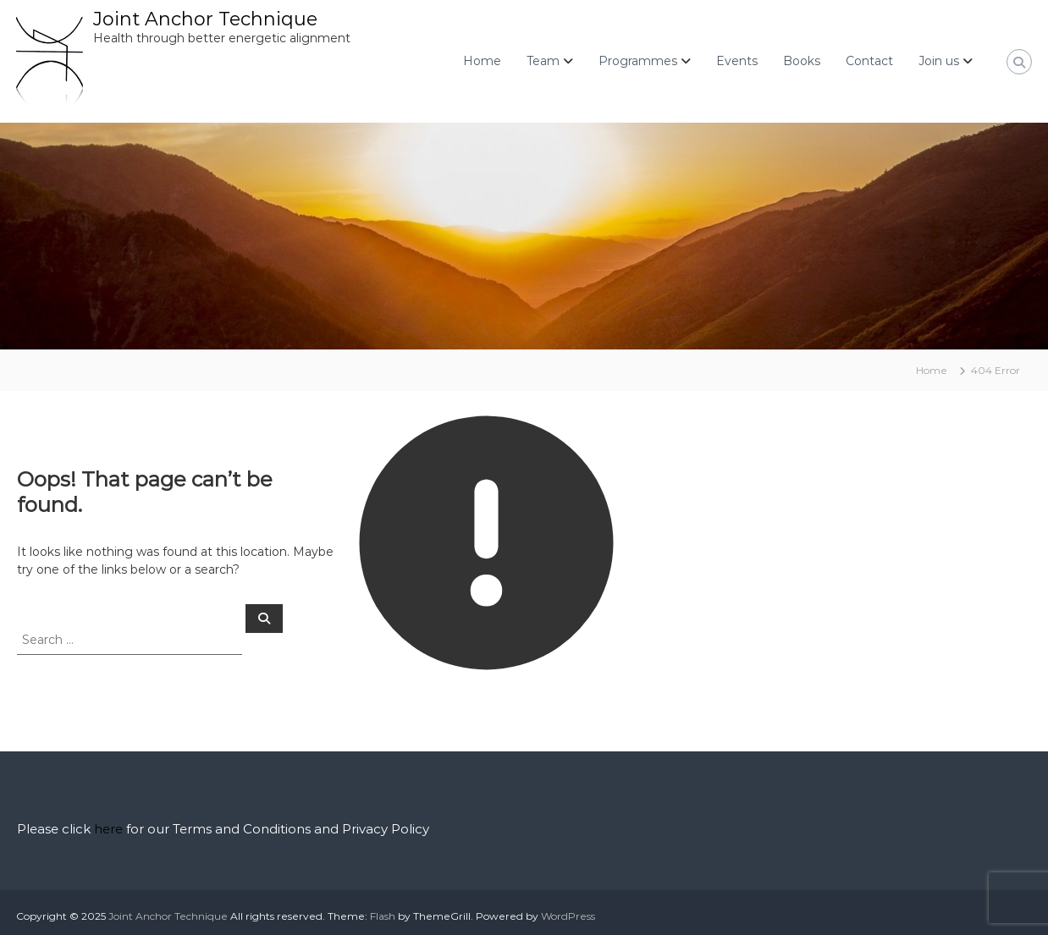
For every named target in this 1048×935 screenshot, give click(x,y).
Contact (869, 61)
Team (543, 61)
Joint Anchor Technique (205, 19)
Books (801, 61)
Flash (382, 916)
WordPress (568, 916)
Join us (938, 61)
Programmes (637, 61)
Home (482, 61)
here (108, 829)
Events (737, 61)
